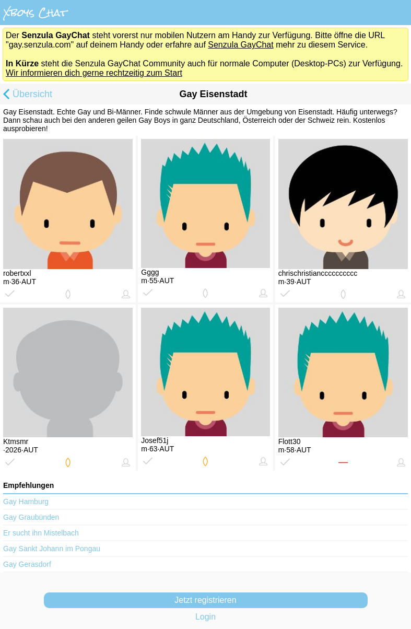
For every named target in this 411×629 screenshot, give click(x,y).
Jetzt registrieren (205, 600)
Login (205, 616)
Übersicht (26, 95)
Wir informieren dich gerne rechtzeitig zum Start (94, 72)
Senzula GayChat (240, 44)
